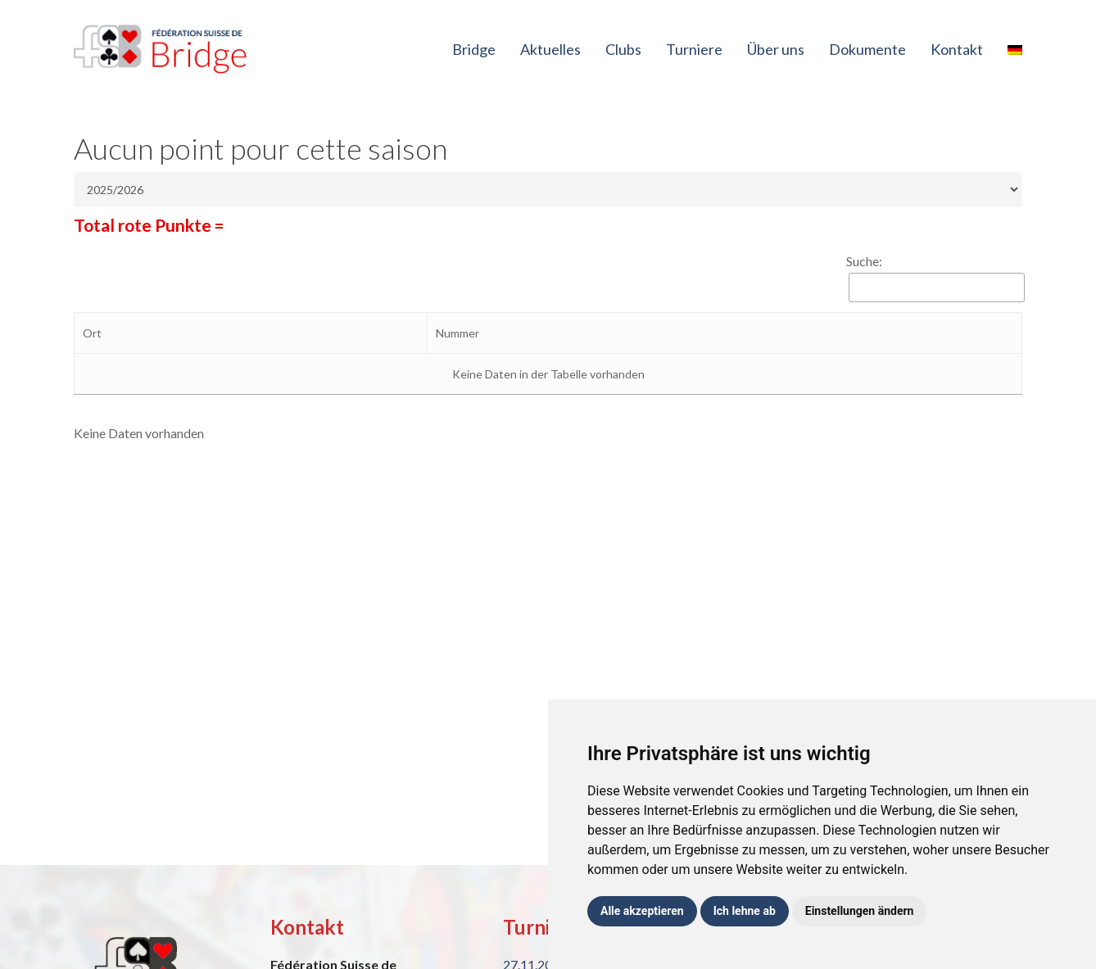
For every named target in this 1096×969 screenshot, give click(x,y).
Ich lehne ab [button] (744, 910)
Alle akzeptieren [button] (642, 910)
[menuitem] (1015, 49)
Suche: (864, 261)
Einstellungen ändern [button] (859, 910)
